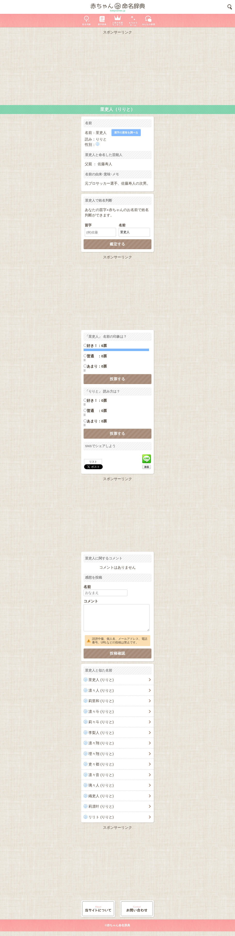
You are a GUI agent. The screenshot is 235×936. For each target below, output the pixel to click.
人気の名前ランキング (117, 20)
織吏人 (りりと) (101, 796)
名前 (122, 225)
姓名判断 (86, 20)
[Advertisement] (117, 69)
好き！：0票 (97, 400)
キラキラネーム (133, 20)
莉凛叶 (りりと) (101, 806)
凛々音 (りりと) (101, 775)
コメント (91, 601)
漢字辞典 (102, 20)
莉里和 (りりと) (101, 701)
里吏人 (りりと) (101, 680)
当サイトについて (98, 908)
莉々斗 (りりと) (101, 722)
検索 (229, 7)
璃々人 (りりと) (101, 785)
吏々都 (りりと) (101, 764)
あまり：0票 (97, 366)
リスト (93, 461)
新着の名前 (148, 20)
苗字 (88, 225)
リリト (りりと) (101, 817)
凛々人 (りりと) (101, 690)
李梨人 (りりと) (101, 733)
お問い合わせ (137, 908)
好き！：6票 (97, 346)
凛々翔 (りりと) (101, 743)
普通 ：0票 (97, 356)
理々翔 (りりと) (101, 754)
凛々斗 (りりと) (101, 711)
